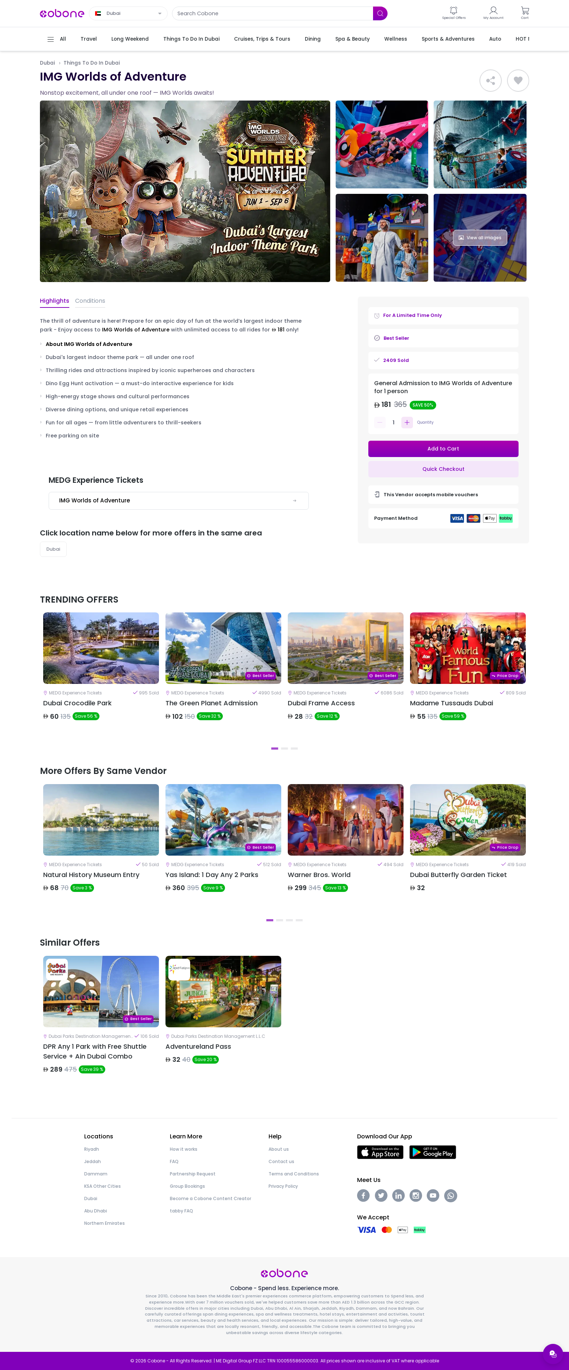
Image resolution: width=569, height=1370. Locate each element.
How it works (183, 1149)
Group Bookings (187, 1186)
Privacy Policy (283, 1186)
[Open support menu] (553, 1354)
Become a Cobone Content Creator (210, 1198)
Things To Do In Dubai (92, 63)
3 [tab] (294, 748)
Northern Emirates (104, 1223)
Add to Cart (443, 448)
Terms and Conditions (294, 1174)
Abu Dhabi (95, 1211)
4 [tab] (299, 920)
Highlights (54, 301)
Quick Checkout (443, 469)
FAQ (174, 1161)
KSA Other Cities (102, 1186)
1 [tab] (274, 748)
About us (279, 1149)
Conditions (90, 301)
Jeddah (92, 1161)
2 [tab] (284, 748)
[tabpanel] (101, 677)
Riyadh (91, 1149)
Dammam (95, 1174)
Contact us (281, 1161)
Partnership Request (193, 1174)
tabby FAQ (181, 1211)
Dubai (47, 63)
